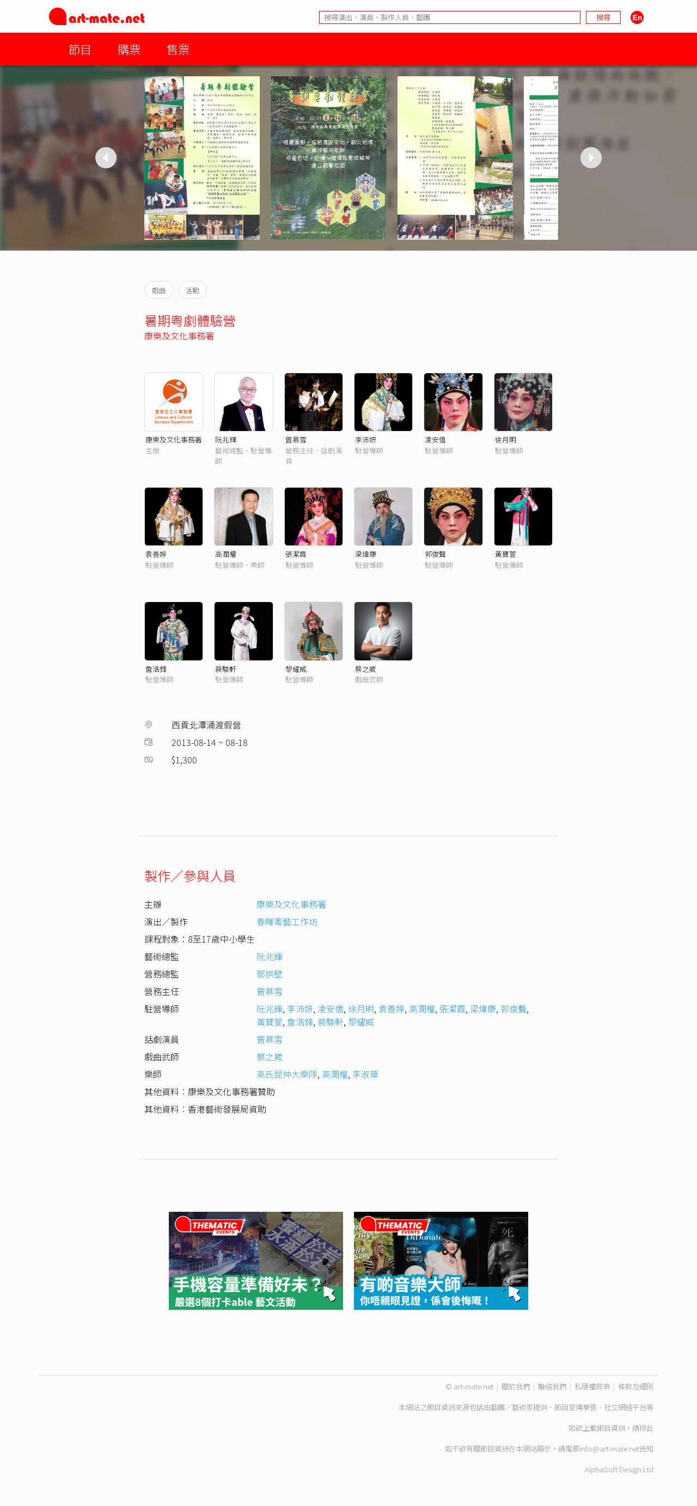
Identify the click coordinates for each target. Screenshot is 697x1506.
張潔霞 (296, 554)
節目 (80, 48)
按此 (646, 1428)
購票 (129, 48)
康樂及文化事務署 (179, 335)
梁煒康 (365, 554)
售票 (178, 48)
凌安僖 (435, 439)
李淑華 (365, 1073)
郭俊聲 (435, 554)
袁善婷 (156, 554)
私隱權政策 (592, 1386)
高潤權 (225, 554)
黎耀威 (296, 669)
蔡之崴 (365, 669)
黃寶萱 (505, 554)
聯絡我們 (552, 1386)
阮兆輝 (225, 439)
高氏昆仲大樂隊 (286, 1073)
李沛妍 (365, 439)
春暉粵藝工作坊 (286, 921)
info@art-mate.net (609, 1448)
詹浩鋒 (156, 669)
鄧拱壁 (269, 973)
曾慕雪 (296, 439)
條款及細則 (635, 1386)
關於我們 (516, 1386)
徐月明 (505, 439)
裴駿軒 (225, 669)
